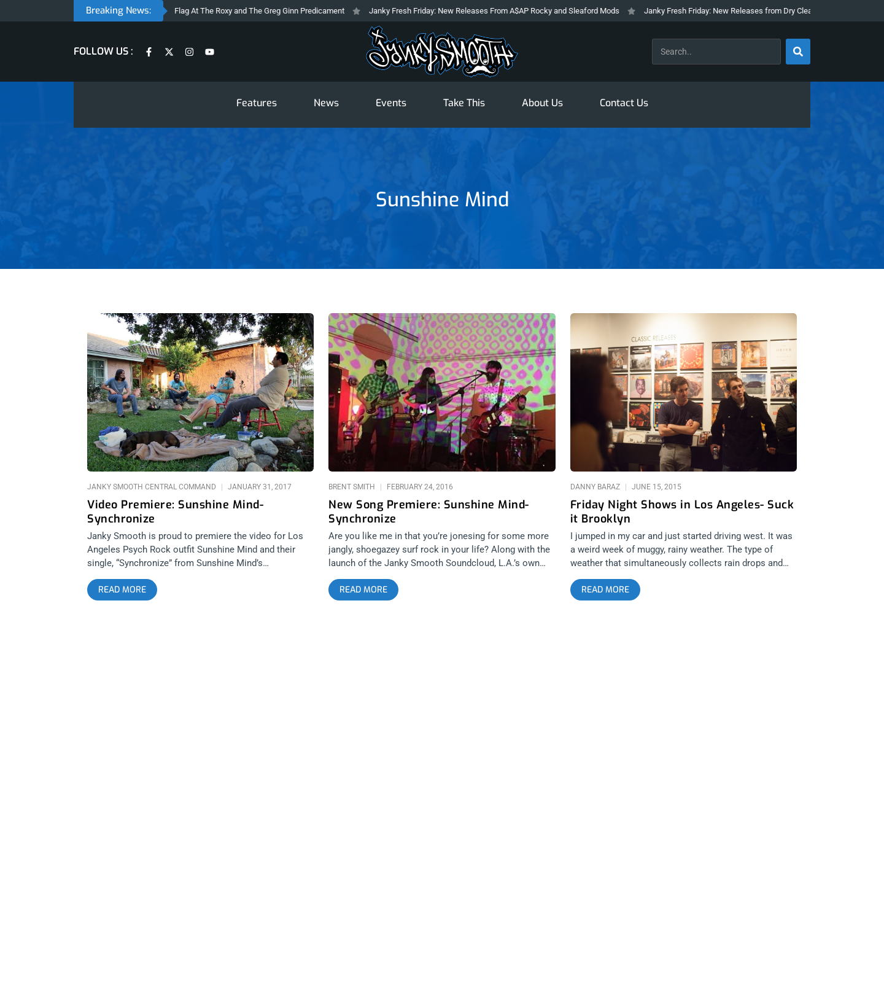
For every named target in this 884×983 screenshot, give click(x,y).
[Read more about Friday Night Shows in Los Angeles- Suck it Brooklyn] (605, 590)
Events (391, 102)
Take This (464, 102)
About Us (542, 102)
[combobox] (716, 51)
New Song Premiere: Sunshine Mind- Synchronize (428, 512)
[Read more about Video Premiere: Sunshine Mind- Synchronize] (122, 590)
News (326, 102)
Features (256, 102)
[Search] (798, 51)
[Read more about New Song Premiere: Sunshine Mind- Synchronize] (363, 590)
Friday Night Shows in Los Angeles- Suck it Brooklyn (682, 512)
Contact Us (624, 102)
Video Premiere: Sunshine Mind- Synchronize (175, 512)
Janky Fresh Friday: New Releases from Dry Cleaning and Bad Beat (768, 10)
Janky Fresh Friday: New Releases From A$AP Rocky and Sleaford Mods (503, 10)
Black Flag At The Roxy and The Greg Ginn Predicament (257, 10)
